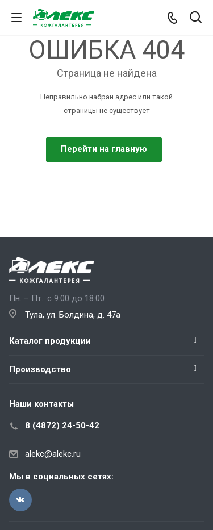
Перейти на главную (104, 149)
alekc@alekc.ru (53, 454)
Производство (40, 369)
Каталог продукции (50, 341)
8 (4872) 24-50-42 (62, 425)
